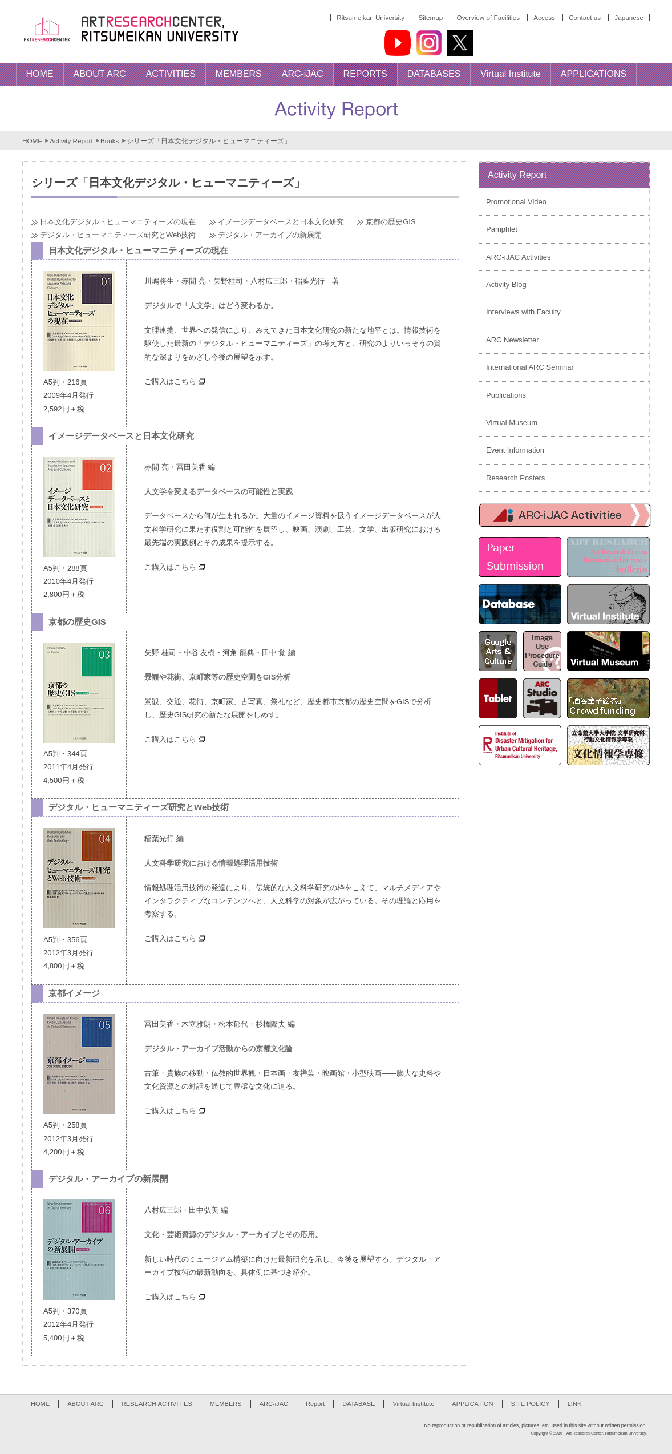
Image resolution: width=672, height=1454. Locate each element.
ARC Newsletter (512, 340)
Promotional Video (516, 201)
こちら (192, 381)
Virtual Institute (413, 1403)
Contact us (585, 17)
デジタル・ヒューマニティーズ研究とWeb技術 (118, 235)
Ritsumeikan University (370, 17)
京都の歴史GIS (390, 221)
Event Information (515, 450)
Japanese (628, 17)
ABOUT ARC (85, 1403)
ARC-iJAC (274, 1403)
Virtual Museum (511, 422)
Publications (506, 395)
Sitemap (430, 17)
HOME (32, 140)
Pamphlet (501, 229)
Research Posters (515, 478)
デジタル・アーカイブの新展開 (270, 235)
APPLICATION (472, 1403)
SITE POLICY (530, 1403)
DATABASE (358, 1403)
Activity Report (71, 140)
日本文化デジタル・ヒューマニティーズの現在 (118, 221)
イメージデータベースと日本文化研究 (281, 221)
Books (109, 140)
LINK (575, 1403)
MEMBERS (226, 1403)
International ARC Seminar (530, 367)
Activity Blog (506, 284)
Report (315, 1403)
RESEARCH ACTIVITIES (157, 1403)
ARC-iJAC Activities (518, 257)
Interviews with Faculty (523, 312)
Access (544, 17)
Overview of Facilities (488, 17)
